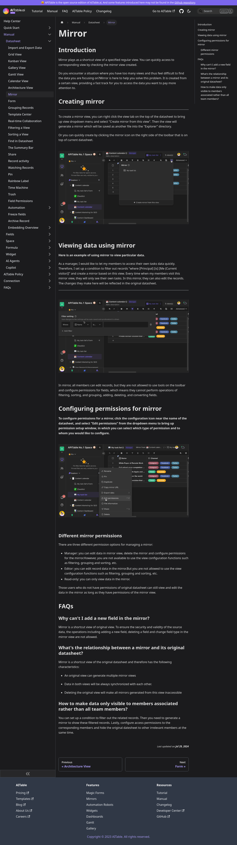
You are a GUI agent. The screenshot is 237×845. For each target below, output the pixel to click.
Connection (12, 281)
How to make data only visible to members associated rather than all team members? (215, 92)
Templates (25, 799)
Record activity (18, 161)
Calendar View (18, 81)
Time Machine (18, 188)
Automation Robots (99, 805)
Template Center (20, 114)
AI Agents (13, 261)
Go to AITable (164, 11)
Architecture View (20, 88)
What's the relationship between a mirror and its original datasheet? (214, 77)
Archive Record (18, 221)
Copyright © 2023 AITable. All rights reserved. (118, 837)
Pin (10, 174)
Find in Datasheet (20, 141)
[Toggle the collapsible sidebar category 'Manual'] (50, 34)
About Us (24, 811)
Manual (52, 11)
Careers (23, 816)
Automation (16, 208)
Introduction (205, 24)
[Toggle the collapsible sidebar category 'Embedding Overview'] (50, 228)
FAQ (65, 11)
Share (12, 154)
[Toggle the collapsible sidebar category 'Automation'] (50, 208)
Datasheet (13, 41)
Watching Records (21, 168)
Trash (12, 194)
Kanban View (17, 61)
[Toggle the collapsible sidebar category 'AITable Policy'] (50, 274)
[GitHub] (181, 11)
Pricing (22, 793)
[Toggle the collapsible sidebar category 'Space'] (50, 241)
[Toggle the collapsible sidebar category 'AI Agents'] (50, 261)
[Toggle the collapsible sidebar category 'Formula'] (50, 248)
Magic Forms (95, 793)
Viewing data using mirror (212, 35)
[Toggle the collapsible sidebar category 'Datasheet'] (50, 41)
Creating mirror (206, 29)
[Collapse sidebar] (28, 773)
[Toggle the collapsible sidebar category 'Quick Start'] (50, 28)
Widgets (92, 811)
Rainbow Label (18, 181)
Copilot (11, 268)
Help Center (12, 21)
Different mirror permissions (209, 52)
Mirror (12, 94)
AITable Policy (82, 11)
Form (12, 101)
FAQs (7, 287)
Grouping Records (21, 108)
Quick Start (11, 28)
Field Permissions (20, 201)
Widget (11, 254)
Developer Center (170, 811)
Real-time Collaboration (24, 121)
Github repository (184, 2)
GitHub (163, 816)
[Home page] (62, 22)
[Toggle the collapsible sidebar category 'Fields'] (50, 234)
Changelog (103, 11)
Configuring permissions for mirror (213, 42)
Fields (10, 234)
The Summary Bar (20, 148)
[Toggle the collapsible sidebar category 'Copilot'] (50, 268)
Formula (12, 248)
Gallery (91, 828)
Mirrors (91, 799)
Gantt (90, 822)
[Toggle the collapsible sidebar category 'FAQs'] (50, 287)
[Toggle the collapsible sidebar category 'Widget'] (50, 254)
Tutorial (37, 11)
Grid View (15, 54)
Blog (21, 805)
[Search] (215, 11)
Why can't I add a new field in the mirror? (215, 66)
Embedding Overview (23, 228)
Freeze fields (17, 214)
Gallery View (17, 68)
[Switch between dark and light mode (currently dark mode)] (189, 11)
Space (10, 241)
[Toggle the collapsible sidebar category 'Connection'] (50, 281)
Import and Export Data (25, 48)
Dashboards (94, 816)
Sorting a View (18, 134)
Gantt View (16, 74)
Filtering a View (19, 128)
